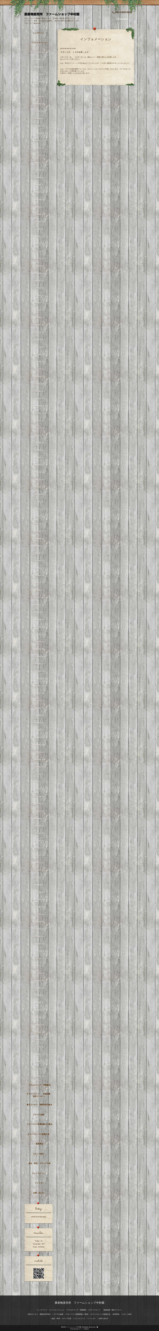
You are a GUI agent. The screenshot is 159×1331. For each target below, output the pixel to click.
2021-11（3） (40, 428)
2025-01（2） (40, 148)
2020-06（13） (39, 553)
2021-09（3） (40, 443)
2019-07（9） (40, 634)
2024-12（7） (40, 155)
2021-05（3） (40, 472)
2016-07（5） (40, 899)
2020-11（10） (39, 516)
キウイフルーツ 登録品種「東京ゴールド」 (38, 1095)
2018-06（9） (40, 730)
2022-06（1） (40, 376)
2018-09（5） (40, 708)
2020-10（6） (40, 524)
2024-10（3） (40, 170)
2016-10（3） (40, 877)
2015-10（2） (40, 966)
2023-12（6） (40, 244)
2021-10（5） (40, 435)
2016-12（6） (40, 863)
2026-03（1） (40, 52)
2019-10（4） (40, 612)
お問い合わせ (38, 1193)
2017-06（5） (40, 818)
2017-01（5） (40, 855)
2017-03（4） (40, 841)
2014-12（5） (40, 1039)
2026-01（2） (40, 67)
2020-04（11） (39, 568)
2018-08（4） (40, 715)
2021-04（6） (40, 480)
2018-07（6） (40, 723)
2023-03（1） (40, 310)
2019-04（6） (40, 656)
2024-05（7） (40, 207)
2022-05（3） (40, 384)
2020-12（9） (40, 509)
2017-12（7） (40, 774)
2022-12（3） (40, 332)
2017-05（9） (40, 826)
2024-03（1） (40, 222)
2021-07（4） (40, 457)
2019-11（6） (40, 605)
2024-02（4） (40, 229)
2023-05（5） (40, 295)
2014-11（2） (40, 1047)
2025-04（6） (40, 133)
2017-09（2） (40, 796)
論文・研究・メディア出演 (39, 1163)
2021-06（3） (40, 465)
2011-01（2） (40, 1076)
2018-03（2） (40, 752)
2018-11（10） (39, 693)
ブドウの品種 (38, 1114)
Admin (86, 1329)
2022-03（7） (40, 398)
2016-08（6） (40, 892)
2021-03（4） (40, 487)
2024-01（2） (40, 236)
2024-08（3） (40, 185)
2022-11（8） (40, 340)
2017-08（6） (40, 804)
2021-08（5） (40, 450)
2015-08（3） (40, 981)
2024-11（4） (40, 163)
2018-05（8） (40, 737)
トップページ (38, 33)
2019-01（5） (40, 678)
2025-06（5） (40, 119)
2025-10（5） (40, 89)
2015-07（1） (40, 988)
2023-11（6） (40, 251)
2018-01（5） (40, 767)
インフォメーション (39, 42)
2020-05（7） (40, 561)
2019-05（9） (40, 649)
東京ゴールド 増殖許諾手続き (39, 1104)
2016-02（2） (40, 936)
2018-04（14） (39, 745)
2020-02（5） (40, 583)
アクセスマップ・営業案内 (39, 1085)
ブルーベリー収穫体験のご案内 (39, 1124)
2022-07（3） (40, 369)
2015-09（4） (40, 973)
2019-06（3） (40, 642)
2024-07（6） (40, 192)
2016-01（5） (40, 944)
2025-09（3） (40, 96)
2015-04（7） (40, 1010)
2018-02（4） (40, 760)
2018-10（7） (40, 701)
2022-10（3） (40, 347)
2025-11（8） (40, 82)
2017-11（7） (40, 782)
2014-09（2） (40, 1054)
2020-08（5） (40, 538)
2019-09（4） (40, 620)
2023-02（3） (40, 317)
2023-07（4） (40, 281)
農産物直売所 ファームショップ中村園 (79, 1302)
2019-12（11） (39, 597)
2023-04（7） (40, 303)
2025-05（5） (40, 126)
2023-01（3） (40, 325)
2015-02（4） (40, 1025)
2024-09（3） (40, 177)
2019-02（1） (40, 671)
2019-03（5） (40, 664)
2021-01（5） (40, 502)
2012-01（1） (40, 1069)
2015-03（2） (40, 1017)
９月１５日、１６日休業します (74, 52)
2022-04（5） (40, 391)
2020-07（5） (40, 546)
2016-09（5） (40, 885)
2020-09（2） (40, 531)
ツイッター (39, 1183)
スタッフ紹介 (38, 1154)
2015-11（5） (40, 958)
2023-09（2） (40, 266)
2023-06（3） (40, 288)
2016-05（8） (40, 914)
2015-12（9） (40, 951)
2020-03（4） (40, 575)
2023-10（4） (40, 259)
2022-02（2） (40, 406)
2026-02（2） (40, 60)
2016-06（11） (39, 907)
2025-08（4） (40, 104)
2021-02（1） (40, 494)
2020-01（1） (40, 590)
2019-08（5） (40, 627)
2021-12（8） (40, 421)
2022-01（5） (40, 413)
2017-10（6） (40, 789)
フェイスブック (38, 1173)
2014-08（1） (40, 1062)
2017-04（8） (40, 833)
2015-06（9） (40, 995)
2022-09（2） (40, 354)
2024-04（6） (40, 214)
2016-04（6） (40, 922)
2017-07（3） (40, 811)
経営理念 (39, 1144)
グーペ (81, 1329)
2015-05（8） (40, 1003)
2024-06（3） (40, 200)
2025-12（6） (40, 74)
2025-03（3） (40, 141)
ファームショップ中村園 (73, 1327)
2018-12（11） (39, 686)
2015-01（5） (40, 1032)
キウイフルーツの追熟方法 (38, 1134)
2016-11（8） (40, 870)
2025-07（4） (40, 111)
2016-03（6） (40, 929)
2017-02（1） (40, 848)
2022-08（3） (40, 362)
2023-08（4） (40, 273)
